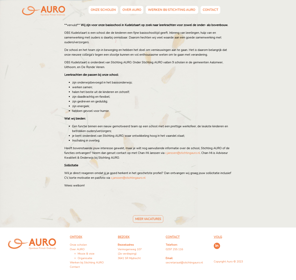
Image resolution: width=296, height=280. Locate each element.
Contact (210, 9)
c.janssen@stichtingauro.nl (182, 153)
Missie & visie (86, 254)
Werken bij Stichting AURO (172, 9)
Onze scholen (103, 9)
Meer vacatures (148, 219)
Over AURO (131, 9)
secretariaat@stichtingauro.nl (184, 262)
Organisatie (85, 258)
